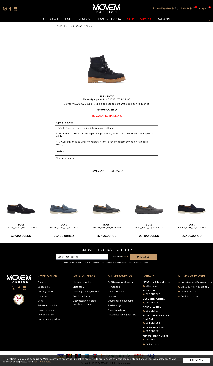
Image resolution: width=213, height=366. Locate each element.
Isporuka (112, 296)
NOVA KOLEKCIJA (109, 19)
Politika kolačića (81, 296)
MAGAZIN (163, 19)
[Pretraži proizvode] (208, 19)
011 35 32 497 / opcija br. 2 (195, 287)
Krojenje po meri (47, 310)
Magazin (42, 296)
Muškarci (69, 26)
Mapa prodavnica (82, 282)
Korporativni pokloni (49, 319)
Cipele (89, 26)
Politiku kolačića (42, 362)
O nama (42, 282)
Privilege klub (45, 292)
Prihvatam (196, 360)
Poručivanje (114, 287)
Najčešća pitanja (117, 310)
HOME (58, 26)
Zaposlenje (44, 287)
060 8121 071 (152, 311)
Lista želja (78, 287)
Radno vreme (153, 344)
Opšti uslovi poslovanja (120, 282)
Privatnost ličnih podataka (122, 315)
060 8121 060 (153, 294)
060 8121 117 (152, 339)
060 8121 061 (152, 331)
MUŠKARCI (50, 19)
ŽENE (67, 19)
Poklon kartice (46, 315)
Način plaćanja (116, 292)
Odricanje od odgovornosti (87, 292)
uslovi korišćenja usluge (138, 262)
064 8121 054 (153, 323)
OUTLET (145, 19)
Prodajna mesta (189, 296)
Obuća (79, 26)
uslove (125, 257)
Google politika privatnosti (116, 262)
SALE (130, 19)
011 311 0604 (152, 286)
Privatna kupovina (47, 305)
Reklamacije (114, 305)
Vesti (40, 301)
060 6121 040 (153, 303)
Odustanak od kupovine (120, 301)
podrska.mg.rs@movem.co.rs (196, 282)
